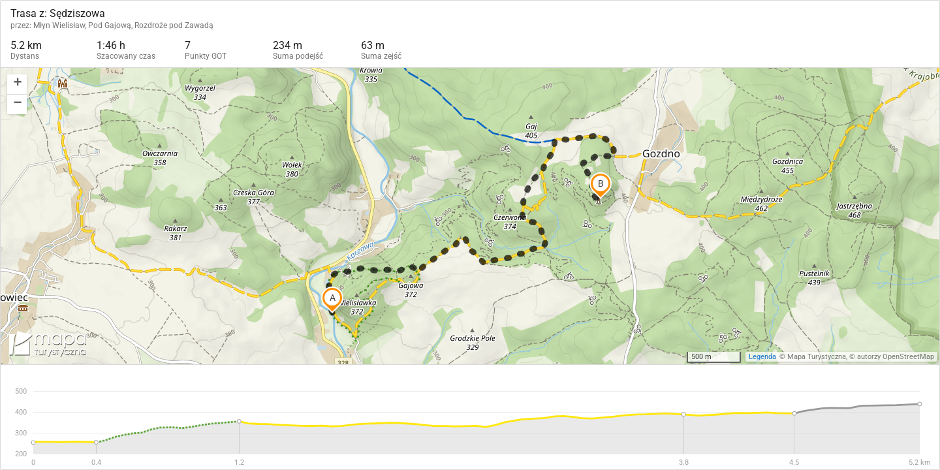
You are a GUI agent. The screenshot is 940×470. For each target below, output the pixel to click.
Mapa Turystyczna (816, 356)
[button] (17, 84)
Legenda (762, 356)
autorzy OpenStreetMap (895, 356)
